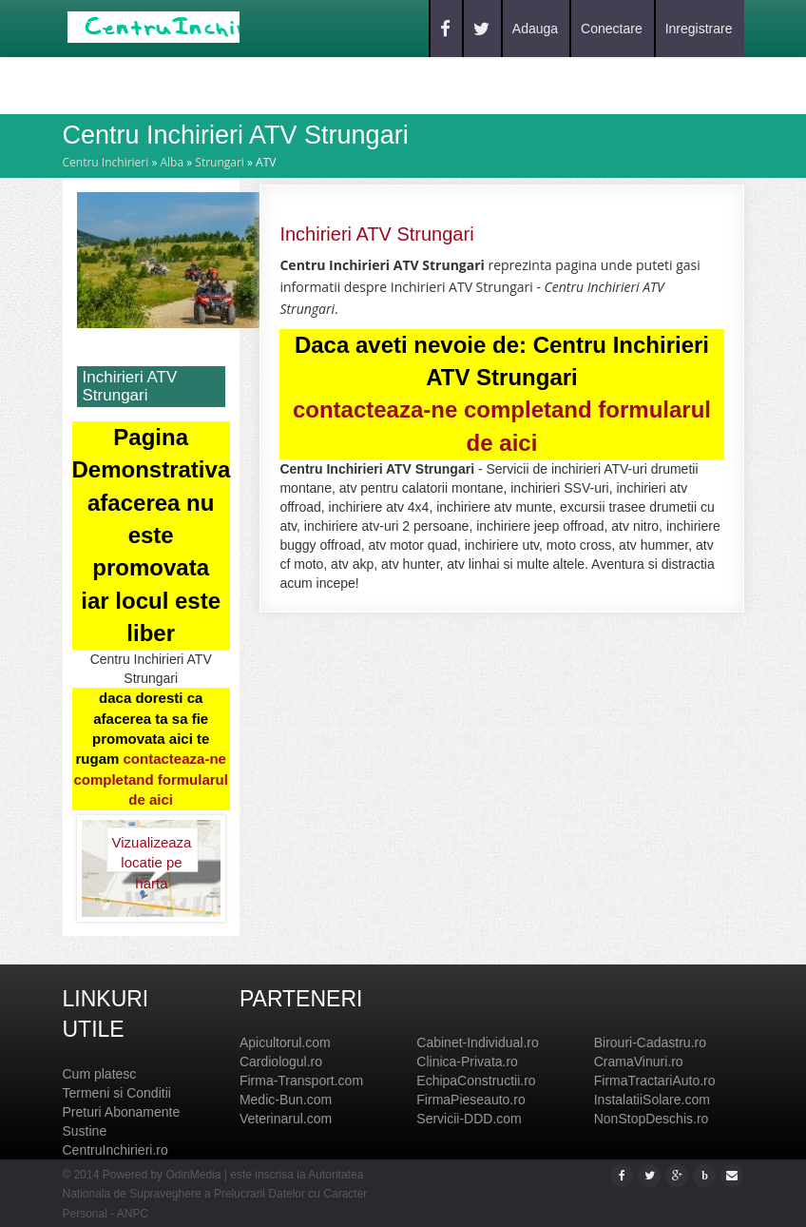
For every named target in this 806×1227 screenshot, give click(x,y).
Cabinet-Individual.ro (477, 1042)
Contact (311, 84)
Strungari (219, 162)
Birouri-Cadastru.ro (650, 1042)
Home (110, 84)
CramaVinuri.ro (638, 1061)
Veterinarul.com (286, 1118)
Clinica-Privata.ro (467, 1061)
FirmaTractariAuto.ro (655, 1080)
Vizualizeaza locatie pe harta (151, 853)
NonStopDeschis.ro (651, 1118)
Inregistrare (699, 28)
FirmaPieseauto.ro (470, 1099)
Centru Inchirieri (106, 162)
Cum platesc (100, 1073)
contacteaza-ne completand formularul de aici (150, 779)
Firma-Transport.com (301, 1080)
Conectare (612, 28)
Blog (236, 84)
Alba (171, 162)
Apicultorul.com (285, 1042)
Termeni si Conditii (117, 1092)
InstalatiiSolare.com (652, 1099)
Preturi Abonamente (122, 1112)
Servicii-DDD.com (468, 1118)
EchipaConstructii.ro (475, 1080)
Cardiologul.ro (281, 1061)
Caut (174, 84)
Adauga (535, 28)
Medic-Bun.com (286, 1099)
